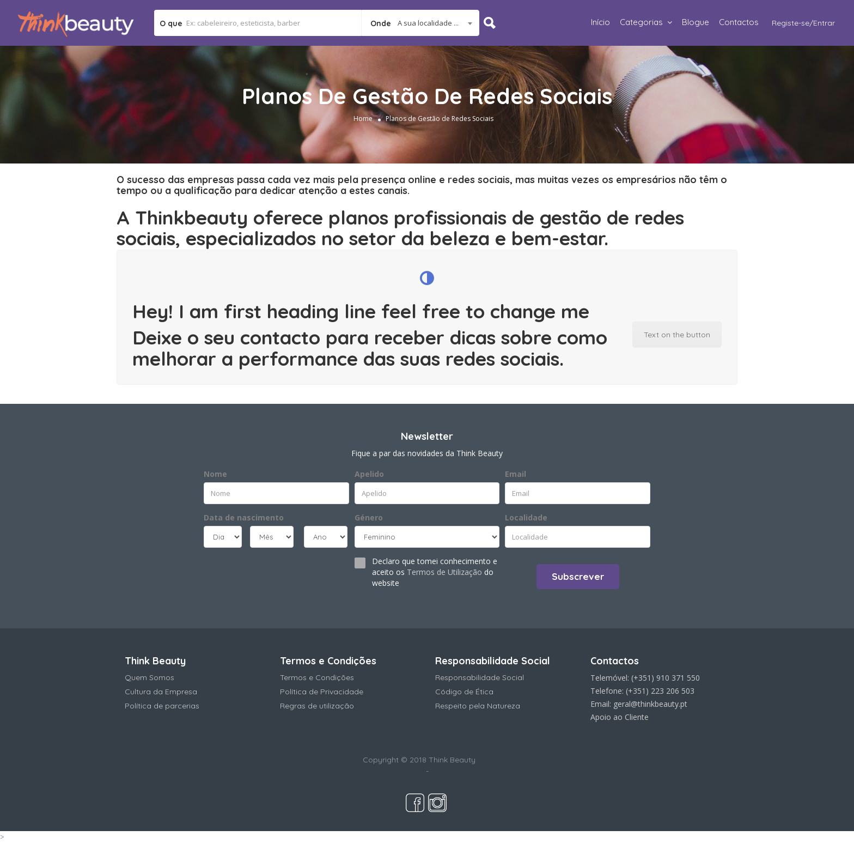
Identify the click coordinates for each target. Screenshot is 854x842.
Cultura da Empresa (161, 691)
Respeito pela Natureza (477, 706)
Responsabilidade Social (479, 677)
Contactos (739, 22)
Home (363, 118)
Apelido (369, 474)
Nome (215, 474)
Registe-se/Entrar (803, 23)
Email (515, 474)
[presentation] (270, 575)
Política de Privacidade (321, 691)
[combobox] (420, 22)
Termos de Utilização (444, 572)
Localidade (526, 517)
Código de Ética (464, 691)
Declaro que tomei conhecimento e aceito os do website (434, 572)
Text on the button (677, 335)
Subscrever (578, 576)
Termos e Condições (317, 677)
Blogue (695, 22)
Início (600, 22)
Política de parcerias (162, 706)
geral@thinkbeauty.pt (650, 704)
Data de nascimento (244, 517)
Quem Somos (149, 677)
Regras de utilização (317, 706)
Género (369, 517)
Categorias (641, 22)
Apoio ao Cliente (619, 717)
